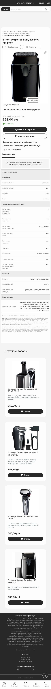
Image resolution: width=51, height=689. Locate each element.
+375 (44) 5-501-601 (26, 659)
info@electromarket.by (25, 661)
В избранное (13, 47)
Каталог (6, 9)
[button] (45, 52)
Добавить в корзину (25, 130)
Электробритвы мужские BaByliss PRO (17, 33)
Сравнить (32, 47)
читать (33, 650)
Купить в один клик (24, 136)
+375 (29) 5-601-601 (25, 658)
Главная (5, 31)
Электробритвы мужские (26, 31)
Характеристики (8, 154)
